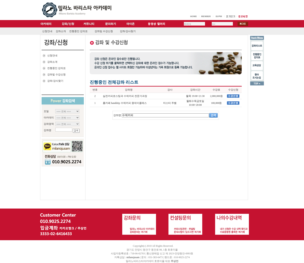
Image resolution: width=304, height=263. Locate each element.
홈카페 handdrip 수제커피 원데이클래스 (125, 103)
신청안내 (47, 31)
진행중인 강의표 (78, 31)
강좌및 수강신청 (104, 31)
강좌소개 (61, 31)
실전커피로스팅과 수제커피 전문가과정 (125, 96)
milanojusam (133, 257)
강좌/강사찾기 (128, 31)
